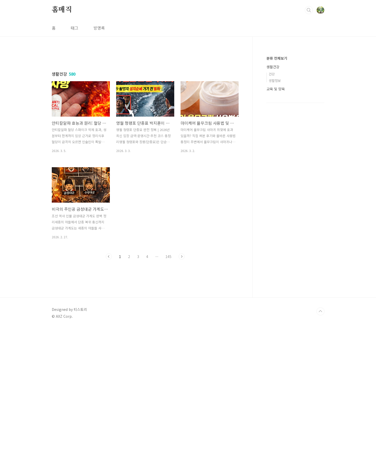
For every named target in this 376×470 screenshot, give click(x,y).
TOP (320, 453)
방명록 (99, 28)
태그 (74, 28)
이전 (109, 327)
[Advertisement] (145, 97)
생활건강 (273, 66)
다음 (182, 327)
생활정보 (275, 80)
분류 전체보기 (276, 58)
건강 (272, 74)
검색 (309, 10)
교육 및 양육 (275, 88)
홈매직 (62, 9)
